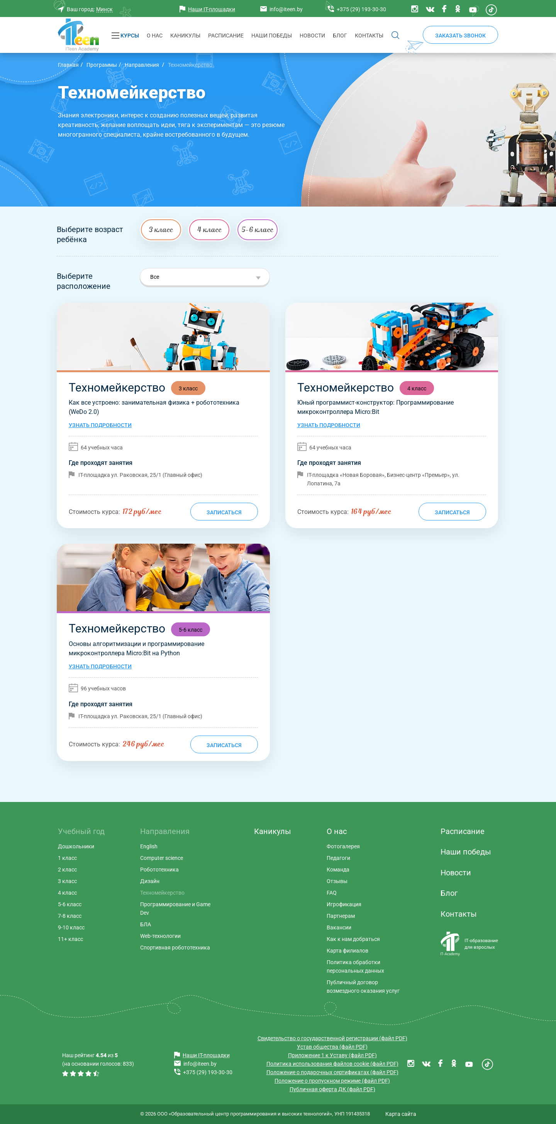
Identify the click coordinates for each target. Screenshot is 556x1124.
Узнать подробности (100, 425)
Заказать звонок (460, 35)
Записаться (224, 512)
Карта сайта (400, 1114)
